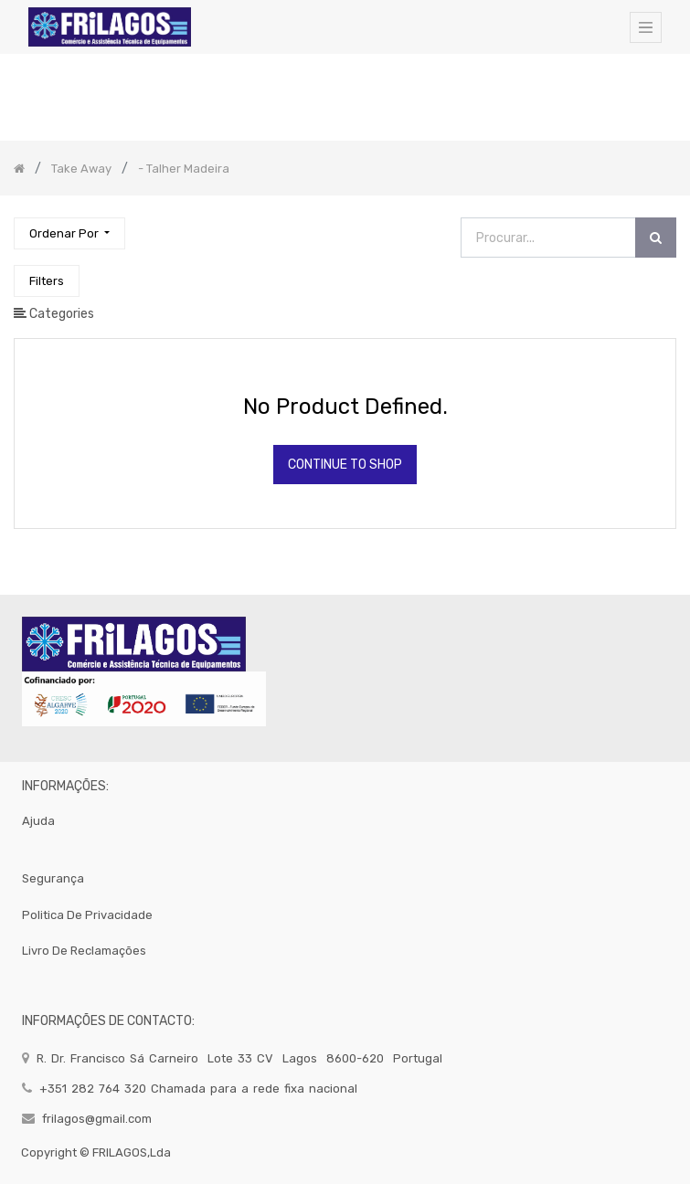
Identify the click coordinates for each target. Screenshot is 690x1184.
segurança (53, 878)
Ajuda (38, 821)
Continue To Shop (345, 464)
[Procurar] (655, 238)
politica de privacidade (87, 915)
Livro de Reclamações (84, 950)
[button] (69, 233)
